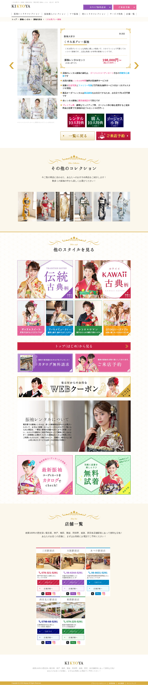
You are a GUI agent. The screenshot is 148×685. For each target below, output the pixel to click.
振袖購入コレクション (55, 14)
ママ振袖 (74, 14)
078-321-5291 (48, 572)
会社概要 (121, 683)
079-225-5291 (73, 621)
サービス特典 (116, 14)
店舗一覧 (130, 14)
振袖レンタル (25, 19)
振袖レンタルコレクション (27, 14)
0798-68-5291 (48, 621)
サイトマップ (131, 683)
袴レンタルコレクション (94, 14)
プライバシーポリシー (98, 683)
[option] (37, 62)
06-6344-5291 (73, 572)
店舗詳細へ (46, 588)
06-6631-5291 (98, 572)
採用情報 (112, 683)
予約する (46, 582)
